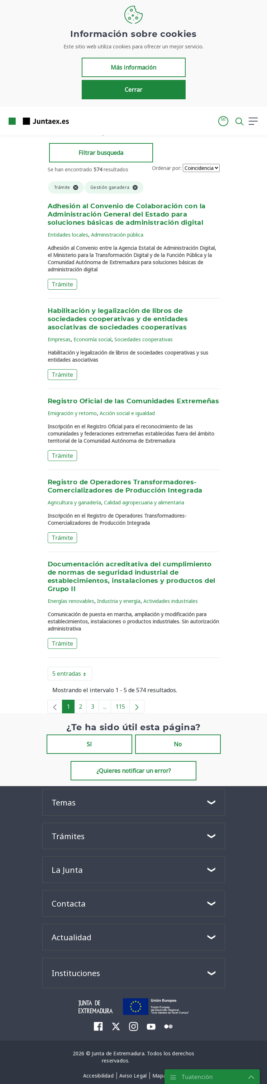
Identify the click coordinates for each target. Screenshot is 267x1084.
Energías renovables (71, 601)
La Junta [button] (67, 869)
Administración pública (117, 234)
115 (122, 708)
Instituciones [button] (76, 972)
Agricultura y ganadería (74, 502)
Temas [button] (64, 802)
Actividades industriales (170, 601)
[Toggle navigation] (79, 121)
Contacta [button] (69, 903)
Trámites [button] (68, 836)
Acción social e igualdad (127, 413)
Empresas (59, 339)
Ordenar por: (166, 168)
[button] (223, 121)
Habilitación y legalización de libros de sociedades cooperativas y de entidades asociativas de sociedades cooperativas (118, 319)
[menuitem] (98, 1026)
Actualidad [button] (71, 937)
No (178, 744)
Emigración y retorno (72, 413)
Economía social (92, 339)
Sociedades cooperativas (143, 339)
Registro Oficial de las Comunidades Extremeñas (133, 401)
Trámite (62, 284)
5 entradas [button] (72, 675)
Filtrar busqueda (100, 153)
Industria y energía (118, 601)
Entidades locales (68, 234)
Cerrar (133, 90)
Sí (89, 744)
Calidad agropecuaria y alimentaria (144, 502)
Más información (133, 67)
